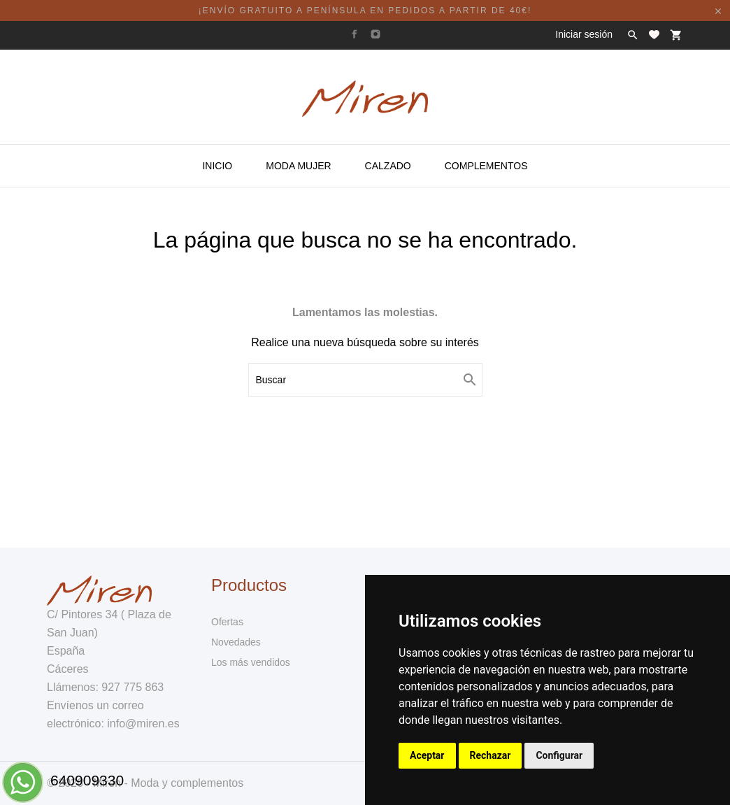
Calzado (388, 165)
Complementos (486, 165)
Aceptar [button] (427, 755)
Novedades (236, 642)
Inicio (217, 165)
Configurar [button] (559, 755)
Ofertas (227, 621)
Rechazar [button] (490, 755)
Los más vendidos (250, 662)
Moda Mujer (298, 165)
